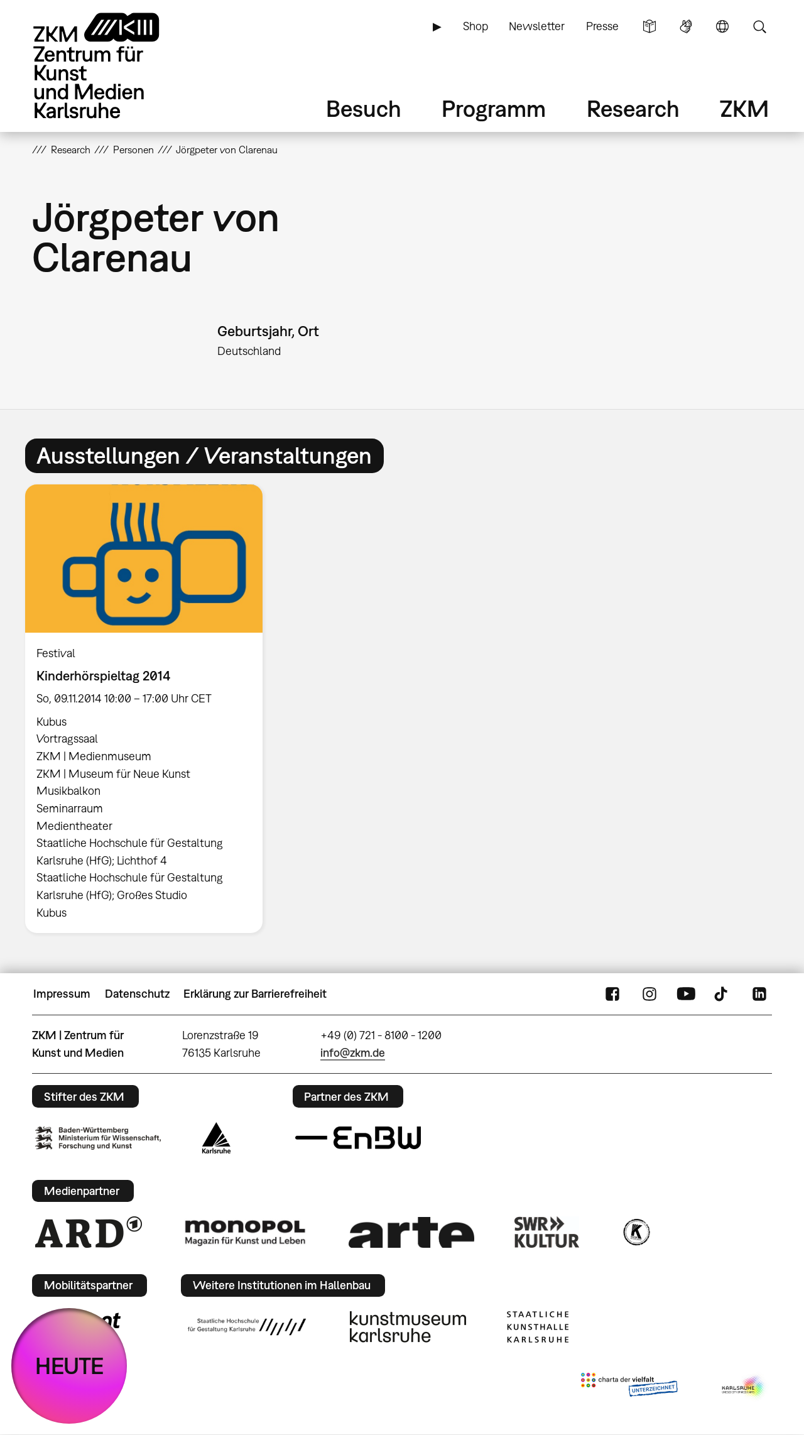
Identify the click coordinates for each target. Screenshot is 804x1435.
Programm (494, 108)
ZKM (744, 108)
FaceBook (612, 994)
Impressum (61, 993)
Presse (602, 26)
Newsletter (537, 26)
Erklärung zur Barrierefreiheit (255, 993)
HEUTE (69, 1365)
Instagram (649, 994)
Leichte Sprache (649, 26)
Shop (475, 26)
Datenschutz (137, 993)
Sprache (722, 26)
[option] (149, 708)
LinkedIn (759, 994)
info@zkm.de (352, 1052)
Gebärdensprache (685, 26)
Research (633, 108)
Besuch (363, 108)
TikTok (722, 994)
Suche (759, 26)
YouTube (685, 994)
